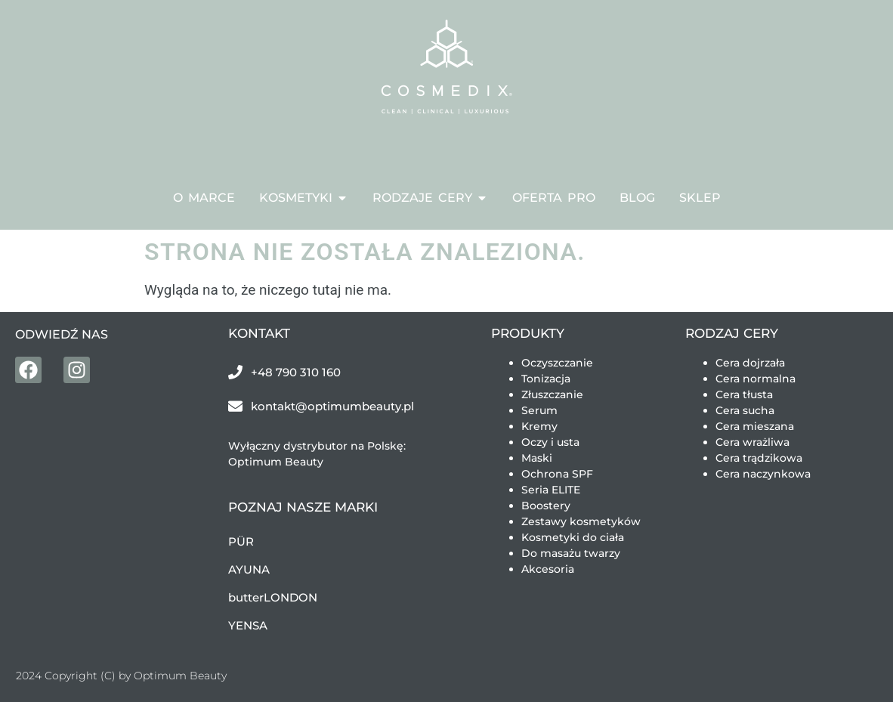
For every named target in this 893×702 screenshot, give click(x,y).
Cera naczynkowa (763, 474)
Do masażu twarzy (570, 553)
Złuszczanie (552, 394)
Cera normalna (755, 378)
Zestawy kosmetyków (581, 521)
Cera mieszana (754, 426)
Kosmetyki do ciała (572, 537)
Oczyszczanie (557, 363)
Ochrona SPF (557, 474)
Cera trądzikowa (758, 458)
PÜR (241, 541)
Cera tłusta (744, 394)
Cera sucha (744, 410)
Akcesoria (547, 569)
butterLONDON (272, 597)
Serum (539, 410)
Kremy (539, 426)
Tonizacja (545, 378)
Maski (536, 458)
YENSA (247, 625)
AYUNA (249, 569)
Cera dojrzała (750, 363)
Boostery (545, 505)
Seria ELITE (550, 489)
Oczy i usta (550, 442)
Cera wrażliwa (752, 442)
